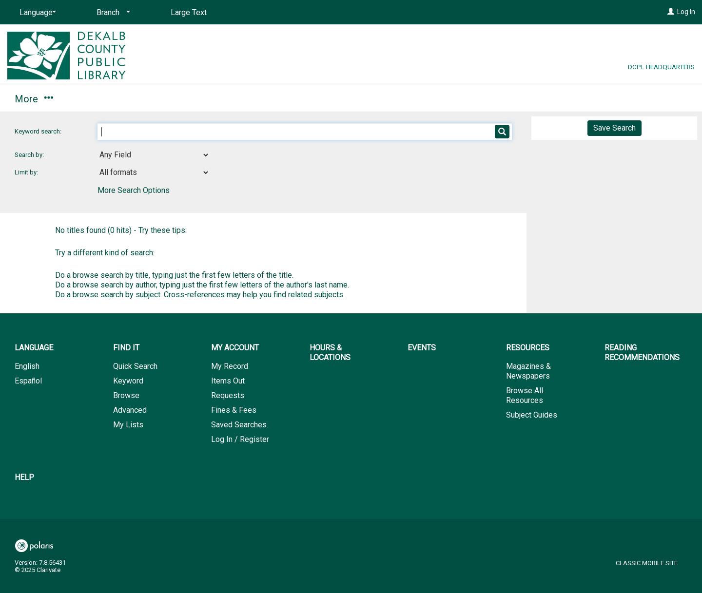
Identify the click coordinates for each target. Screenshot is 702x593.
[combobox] (154, 155)
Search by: (30, 154)
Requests (227, 395)
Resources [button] (367, 99)
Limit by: (27, 172)
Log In (686, 12)
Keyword (128, 380)
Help (24, 477)
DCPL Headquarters (661, 67)
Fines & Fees (233, 410)
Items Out (228, 380)
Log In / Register (240, 439)
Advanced (130, 410)
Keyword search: (39, 131)
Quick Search (135, 366)
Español (28, 380)
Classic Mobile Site (647, 563)
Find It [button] (33, 99)
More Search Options (134, 190)
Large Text (189, 12)
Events (295, 99)
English (27, 366)
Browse (126, 395)
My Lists (128, 424)
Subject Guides (531, 415)
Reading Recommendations (483, 99)
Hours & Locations (211, 99)
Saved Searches (239, 424)
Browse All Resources (524, 395)
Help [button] (587, 99)
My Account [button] (110, 99)
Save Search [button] (614, 128)
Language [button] (34, 347)
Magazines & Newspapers (528, 371)
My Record (229, 366)
